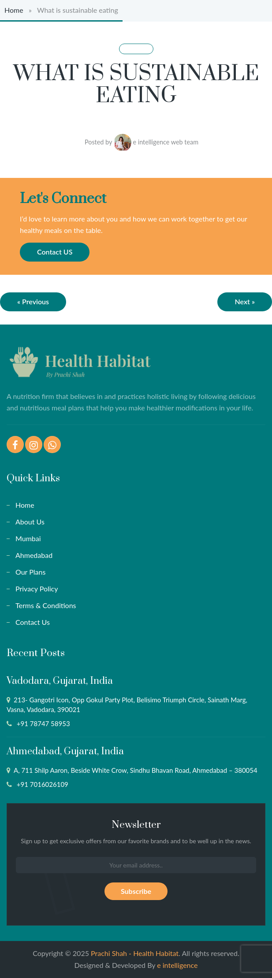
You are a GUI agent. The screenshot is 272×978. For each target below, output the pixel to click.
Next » (245, 301)
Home (13, 10)
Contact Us (32, 622)
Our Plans (30, 572)
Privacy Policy (36, 588)
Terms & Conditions (45, 605)
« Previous (33, 301)
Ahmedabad (33, 555)
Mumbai (28, 538)
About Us (30, 521)
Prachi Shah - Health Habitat (135, 953)
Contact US (54, 251)
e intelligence (177, 965)
